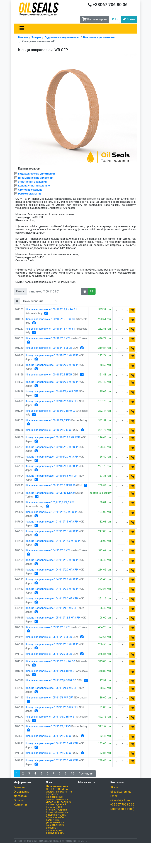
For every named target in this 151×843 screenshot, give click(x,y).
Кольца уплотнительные (34, 185)
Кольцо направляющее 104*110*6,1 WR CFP (51, 608)
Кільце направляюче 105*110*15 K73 (47, 627)
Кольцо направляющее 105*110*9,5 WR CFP (51, 707)
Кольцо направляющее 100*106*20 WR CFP (51, 456)
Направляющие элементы (99, 37)
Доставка (20, 796)
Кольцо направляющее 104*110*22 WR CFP (51, 579)
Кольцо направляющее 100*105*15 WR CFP (51, 355)
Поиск (20, 291)
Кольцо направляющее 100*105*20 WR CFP (51, 365)
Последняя (86, 773)
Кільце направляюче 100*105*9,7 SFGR (48, 429)
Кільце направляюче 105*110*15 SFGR (48, 636)
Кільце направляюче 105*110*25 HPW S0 (50, 661)
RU (114, 19)
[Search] (54, 291)
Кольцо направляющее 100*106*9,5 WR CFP (51, 475)
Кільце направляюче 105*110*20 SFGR (48, 653)
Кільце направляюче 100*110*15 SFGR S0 (50, 485)
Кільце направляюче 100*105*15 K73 (47, 338)
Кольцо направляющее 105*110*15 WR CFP (51, 644)
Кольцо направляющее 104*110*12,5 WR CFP (52, 540)
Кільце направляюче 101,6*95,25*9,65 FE (49, 502)
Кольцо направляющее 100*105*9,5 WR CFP (51, 401)
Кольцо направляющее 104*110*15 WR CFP (51, 560)
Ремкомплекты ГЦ (29, 193)
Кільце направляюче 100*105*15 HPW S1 (50, 328)
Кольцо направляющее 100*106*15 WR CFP (51, 447)
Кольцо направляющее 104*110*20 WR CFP (51, 569)
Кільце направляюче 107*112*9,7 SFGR (48, 752)
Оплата (18, 800)
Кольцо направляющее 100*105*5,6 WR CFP (51, 391)
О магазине (21, 791)
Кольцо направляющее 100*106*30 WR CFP (51, 466)
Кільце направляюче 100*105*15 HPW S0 (50, 319)
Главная (23, 37)
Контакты (20, 804)
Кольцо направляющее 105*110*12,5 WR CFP (52, 617)
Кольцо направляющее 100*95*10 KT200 (50, 492)
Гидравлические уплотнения (62, 37)
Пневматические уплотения (35, 177)
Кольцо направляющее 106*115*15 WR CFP (51, 743)
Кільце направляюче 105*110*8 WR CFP (49, 697)
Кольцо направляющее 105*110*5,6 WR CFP (51, 688)
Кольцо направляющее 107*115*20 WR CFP (51, 760)
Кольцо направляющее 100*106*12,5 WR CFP (52, 437)
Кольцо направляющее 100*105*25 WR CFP (51, 381)
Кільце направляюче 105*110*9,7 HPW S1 (50, 716)
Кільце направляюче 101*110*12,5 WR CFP (51, 512)
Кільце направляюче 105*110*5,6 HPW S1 (50, 671)
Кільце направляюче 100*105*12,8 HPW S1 (51, 309)
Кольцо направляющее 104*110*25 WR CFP (51, 588)
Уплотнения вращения (32, 181)
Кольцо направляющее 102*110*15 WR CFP (51, 531)
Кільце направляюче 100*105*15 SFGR (48, 347)
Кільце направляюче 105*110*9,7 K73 (48, 726)
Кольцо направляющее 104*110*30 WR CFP (51, 598)
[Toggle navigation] (22, 28)
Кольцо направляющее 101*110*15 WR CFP (51, 521)
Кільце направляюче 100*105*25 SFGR (48, 374)
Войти (129, 19)
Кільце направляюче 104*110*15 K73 (47, 550)
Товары (36, 37)
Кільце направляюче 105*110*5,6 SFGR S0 (50, 680)
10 (72, 773)
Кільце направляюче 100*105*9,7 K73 (48, 420)
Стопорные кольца (30, 189)
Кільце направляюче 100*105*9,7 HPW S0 (50, 410)
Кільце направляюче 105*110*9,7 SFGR (48, 736)
